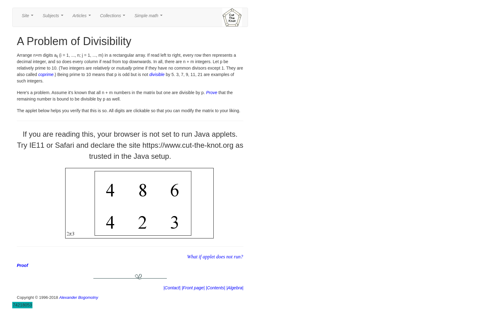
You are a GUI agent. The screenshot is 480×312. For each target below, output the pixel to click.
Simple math (149, 17)
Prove (211, 92)
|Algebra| (234, 287)
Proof (22, 265)
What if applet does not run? (215, 256)
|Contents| (215, 287)
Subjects (54, 17)
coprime (46, 74)
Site (29, 17)
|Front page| (193, 287)
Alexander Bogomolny (78, 297)
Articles (83, 17)
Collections (114, 17)
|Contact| (172, 287)
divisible (157, 74)
